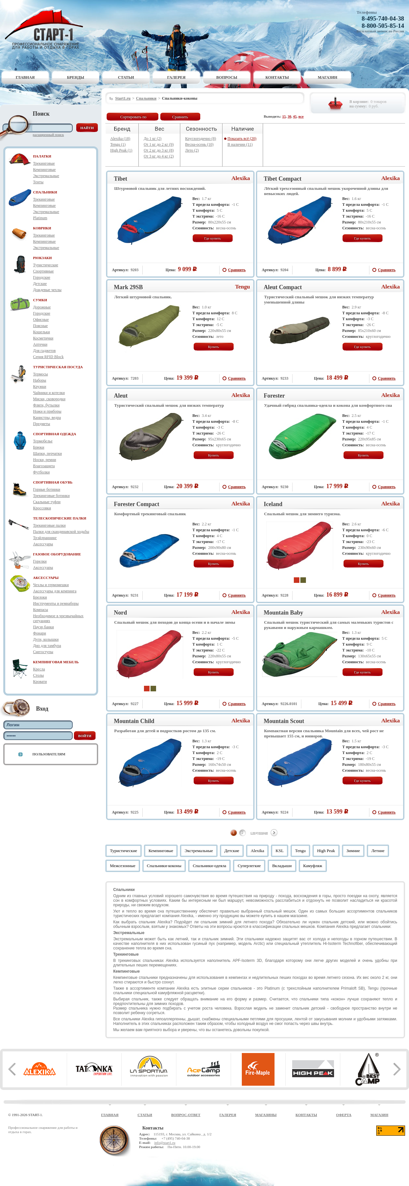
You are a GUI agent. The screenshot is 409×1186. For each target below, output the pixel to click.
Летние (377, 850)
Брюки (38, 447)
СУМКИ (40, 300)
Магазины (266, 1115)
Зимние (353, 850)
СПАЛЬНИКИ (45, 192)
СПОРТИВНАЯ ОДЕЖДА (54, 434)
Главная (25, 77)
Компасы (40, 609)
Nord (120, 612)
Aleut (121, 395)
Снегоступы (43, 652)
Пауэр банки (43, 627)
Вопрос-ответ (185, 1115)
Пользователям (48, 754)
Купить (213, 347)
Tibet (120, 178)
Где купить (212, 238)
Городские (41, 277)
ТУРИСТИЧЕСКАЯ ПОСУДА (58, 367)
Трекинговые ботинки (51, 495)
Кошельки (41, 332)
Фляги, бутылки (46, 405)
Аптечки (40, 344)
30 (289, 116)
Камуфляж (312, 865)
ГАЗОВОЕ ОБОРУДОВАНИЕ (57, 554)
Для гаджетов (44, 350)
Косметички (43, 338)
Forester (274, 395)
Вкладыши (282, 865)
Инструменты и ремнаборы (56, 603)
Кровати (40, 681)
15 (284, 116)
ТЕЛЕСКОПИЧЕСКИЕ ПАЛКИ (59, 518)
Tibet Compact (282, 178)
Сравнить (180, 117)
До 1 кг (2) (152, 138)
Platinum (40, 218)
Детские (40, 283)
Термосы (40, 374)
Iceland (273, 504)
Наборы (39, 380)
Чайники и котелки (49, 392)
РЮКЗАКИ (42, 258)
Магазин (327, 77)
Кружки (39, 386)
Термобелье (43, 441)
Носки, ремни (44, 459)
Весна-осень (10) (199, 144)
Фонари (39, 633)
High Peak (326, 850)
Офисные (41, 319)
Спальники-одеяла (209, 865)
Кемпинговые (44, 169)
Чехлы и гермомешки (51, 585)
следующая (259, 832)
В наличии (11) (240, 144)
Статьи (126, 77)
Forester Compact (136, 504)
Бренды (75, 77)
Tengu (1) (118, 144)
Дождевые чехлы (47, 290)
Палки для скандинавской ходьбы (61, 531)
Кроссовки (42, 508)
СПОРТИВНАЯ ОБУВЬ (52, 482)
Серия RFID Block (48, 356)
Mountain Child (134, 721)
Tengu (242, 287)
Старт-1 (46, 28)
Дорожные (42, 307)
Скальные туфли (47, 502)
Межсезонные (122, 865)
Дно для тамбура (47, 645)
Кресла (39, 669)
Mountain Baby (283, 612)
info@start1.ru (164, 1143)
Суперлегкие (249, 865)
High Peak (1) (121, 150)
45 (295, 116)
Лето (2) (192, 150)
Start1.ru (123, 98)
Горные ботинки (46, 489)
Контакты (277, 77)
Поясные (40, 325)
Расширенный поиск (48, 135)
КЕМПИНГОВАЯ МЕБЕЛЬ (56, 662)
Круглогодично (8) (200, 138)
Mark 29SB (128, 287)
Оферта (343, 1115)
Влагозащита (44, 466)
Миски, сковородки (49, 399)
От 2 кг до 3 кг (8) (159, 150)
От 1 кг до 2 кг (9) (159, 144)
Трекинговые (44, 163)
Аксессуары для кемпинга (55, 591)
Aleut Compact (283, 287)
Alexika (240, 178)
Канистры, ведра (47, 417)
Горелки (39, 561)
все (301, 116)
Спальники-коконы (164, 865)
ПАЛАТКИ (42, 156)
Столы (38, 675)
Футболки (41, 472)
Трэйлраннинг (45, 537)
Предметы (41, 423)
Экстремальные (46, 175)
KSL (280, 850)
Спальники (146, 98)
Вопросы (226, 77)
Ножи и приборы (47, 411)
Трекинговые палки (49, 525)
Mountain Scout (284, 721)
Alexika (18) (120, 138)
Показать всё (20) (241, 138)
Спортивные (43, 271)
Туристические (45, 265)
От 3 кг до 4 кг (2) (159, 156)
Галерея (176, 77)
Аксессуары (43, 544)
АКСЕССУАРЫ (46, 578)
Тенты (38, 182)
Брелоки (40, 597)
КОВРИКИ (42, 228)
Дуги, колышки (46, 639)
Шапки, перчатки (47, 453)
